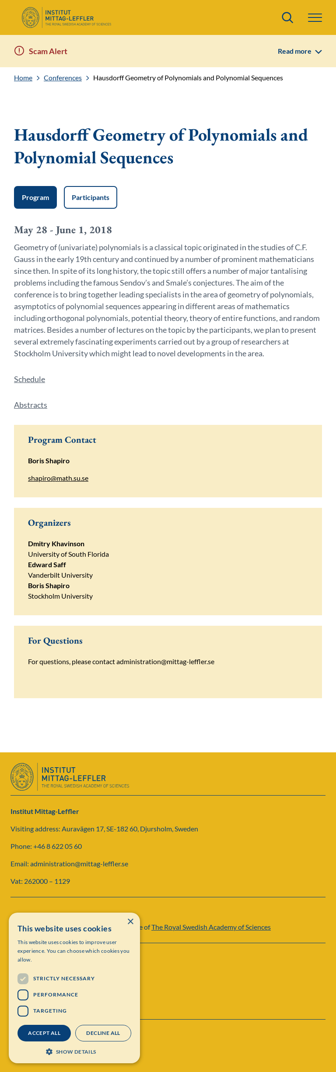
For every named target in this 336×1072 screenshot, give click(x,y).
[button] (315, 18)
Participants (90, 197)
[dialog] (74, 988)
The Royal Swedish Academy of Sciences (211, 927)
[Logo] (66, 17)
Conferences (63, 77)
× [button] (130, 922)
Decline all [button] (103, 1033)
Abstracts (30, 405)
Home (23, 77)
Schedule (29, 379)
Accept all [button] (44, 1033)
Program (35, 197)
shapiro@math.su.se (58, 478)
